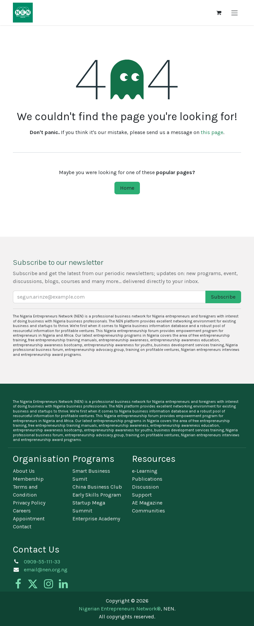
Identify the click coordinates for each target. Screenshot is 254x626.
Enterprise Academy (96, 518)
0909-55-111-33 (42, 561)
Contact (22, 526)
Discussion (145, 487)
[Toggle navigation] (234, 12)
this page (212, 132)
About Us (24, 471)
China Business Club (97, 487)
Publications (147, 479)
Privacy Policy (29, 503)
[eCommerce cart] (218, 12)
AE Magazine (147, 503)
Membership (28, 479)
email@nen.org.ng (45, 569)
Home (127, 188)
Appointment (29, 518)
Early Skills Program (96, 495)
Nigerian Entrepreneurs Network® (120, 608)
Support (142, 495)
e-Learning (144, 471)
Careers (22, 510)
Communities (148, 510)
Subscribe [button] (223, 297)
